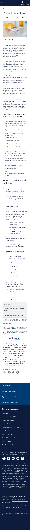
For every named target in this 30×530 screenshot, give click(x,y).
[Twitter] (3, 458)
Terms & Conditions (7, 434)
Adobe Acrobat (22, 505)
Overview (7, 304)
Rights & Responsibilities (9, 437)
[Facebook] (8, 458)
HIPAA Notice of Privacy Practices (11, 427)
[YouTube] (13, 458)
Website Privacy (6, 423)
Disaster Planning (7, 441)
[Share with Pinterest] (17, 372)
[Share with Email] (4, 372)
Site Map (4, 448)
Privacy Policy (7, 333)
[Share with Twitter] (13, 372)
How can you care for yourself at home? (14, 309)
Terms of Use (18, 332)
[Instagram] (22, 458)
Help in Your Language (8, 420)
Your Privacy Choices (8, 430)
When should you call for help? (13, 315)
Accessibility (5, 413)
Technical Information (8, 444)
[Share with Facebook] (8, 372)
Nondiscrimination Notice (9, 416)
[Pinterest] (17, 458)
